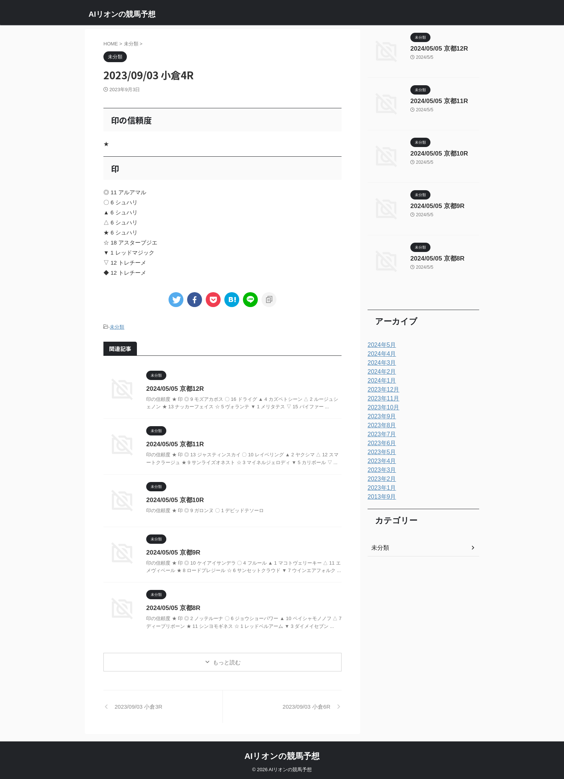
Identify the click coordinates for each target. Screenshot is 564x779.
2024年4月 (380, 354)
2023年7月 (380, 434)
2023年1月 (380, 488)
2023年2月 (380, 479)
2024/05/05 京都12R (173, 387)
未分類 (117, 326)
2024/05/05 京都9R (171, 551)
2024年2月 (380, 372)
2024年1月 (380, 381)
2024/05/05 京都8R (171, 607)
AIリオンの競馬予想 (122, 14)
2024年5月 (380, 345)
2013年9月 (380, 497)
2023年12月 (381, 390)
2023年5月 (380, 452)
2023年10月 (381, 408)
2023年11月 (381, 399)
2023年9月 (380, 416)
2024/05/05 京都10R (173, 499)
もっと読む (227, 661)
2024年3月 (380, 363)
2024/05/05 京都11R (173, 443)
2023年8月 (380, 425)
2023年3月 (380, 470)
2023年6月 (380, 443)
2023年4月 (380, 461)
